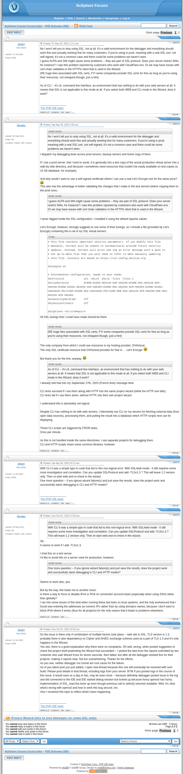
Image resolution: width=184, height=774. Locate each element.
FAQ (70, 18)
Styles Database (125, 767)
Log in (126, 18)
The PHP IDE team (52, 108)
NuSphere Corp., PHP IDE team (97, 764)
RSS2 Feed (83, 26)
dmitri (21, 44)
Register (59, 18)
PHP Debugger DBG (57, 26)
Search (80, 18)
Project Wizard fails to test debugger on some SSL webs (54, 718)
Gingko (21, 125)
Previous (166, 32)
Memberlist (94, 18)
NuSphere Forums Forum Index (23, 26)
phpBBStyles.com (107, 767)
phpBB (65, 767)
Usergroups (112, 18)
